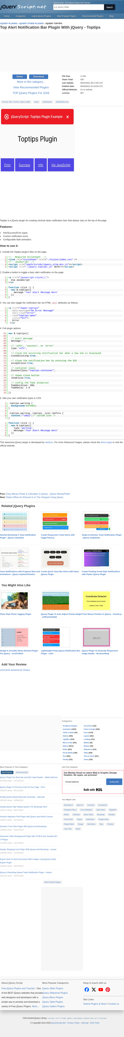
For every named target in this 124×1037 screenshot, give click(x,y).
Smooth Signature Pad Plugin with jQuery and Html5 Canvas (26, 816)
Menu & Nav (67, 743)
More (34, 1006)
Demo (20, 76)
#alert (36, 102)
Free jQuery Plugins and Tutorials (24, 5)
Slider (65, 749)
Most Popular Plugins (66, 16)
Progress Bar (103, 819)
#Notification (47, 102)
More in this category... (31, 81)
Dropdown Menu (70, 810)
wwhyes (49, 442)
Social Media (68, 753)
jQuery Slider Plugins (52, 988)
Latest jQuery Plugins (41, 16)
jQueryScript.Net (58, 1022)
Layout (86, 736)
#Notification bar (62, 102)
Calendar (76, 814)
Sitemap (84, 1022)
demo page (106, 442)
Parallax (112, 814)
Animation (67, 729)
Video (78, 829)
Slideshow (88, 749)
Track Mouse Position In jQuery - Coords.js (102, 614)
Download (38, 76)
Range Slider (69, 824)
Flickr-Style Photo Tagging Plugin (15, 614)
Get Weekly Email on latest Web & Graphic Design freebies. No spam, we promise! (90, 773)
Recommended (22, 772)
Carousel (90, 805)
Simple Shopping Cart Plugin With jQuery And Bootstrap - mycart (28, 849)
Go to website (86, 89)
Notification (90, 819)
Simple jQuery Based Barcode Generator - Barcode (22, 797)
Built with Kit (93, 789)
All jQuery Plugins (70, 726)
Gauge (80, 824)
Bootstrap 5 (68, 805)
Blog (111, 16)
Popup (79, 819)
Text (64, 756)
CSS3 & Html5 (68, 732)
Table (86, 753)
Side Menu (91, 824)
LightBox (66, 739)
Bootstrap (100, 814)
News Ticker (88, 814)
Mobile (86, 743)
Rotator (87, 746)
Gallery (65, 736)
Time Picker (68, 819)
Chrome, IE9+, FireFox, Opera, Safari (16, 102)
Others (65, 746)
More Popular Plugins (53, 882)
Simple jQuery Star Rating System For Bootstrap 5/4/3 (23, 807)
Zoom (86, 759)
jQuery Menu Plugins (52, 997)
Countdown (102, 805)
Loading (87, 739)
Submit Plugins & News (95, 1004)
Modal (66, 814)
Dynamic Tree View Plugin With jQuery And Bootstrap (23, 826)
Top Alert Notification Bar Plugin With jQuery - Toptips (50, 27)
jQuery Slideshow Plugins (55, 993)
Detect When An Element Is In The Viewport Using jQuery (34, 497)
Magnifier (112, 810)
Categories (21, 16)
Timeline (110, 824)
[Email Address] (84, 781)
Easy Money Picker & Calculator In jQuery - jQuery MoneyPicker (38, 494)
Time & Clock (89, 756)
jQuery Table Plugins (52, 1002)
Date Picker (100, 810)
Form (86, 732)
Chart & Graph (89, 729)
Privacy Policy (73, 1022)
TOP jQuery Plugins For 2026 (31, 93)
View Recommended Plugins (31, 87)
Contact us (113, 1004)
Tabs (101, 824)
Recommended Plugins (92, 16)
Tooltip (65, 759)
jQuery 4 (80, 805)
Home (7, 16)
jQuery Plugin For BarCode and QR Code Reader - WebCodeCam (29, 777)
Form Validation (86, 810)
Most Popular (7, 772)
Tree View (68, 829)
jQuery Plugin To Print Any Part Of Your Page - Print (22, 787)
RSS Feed (94, 1022)
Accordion (88, 726)
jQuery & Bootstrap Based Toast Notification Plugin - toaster (26, 872)
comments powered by (15, 670)
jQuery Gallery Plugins (53, 1006)
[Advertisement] (62, 52)
